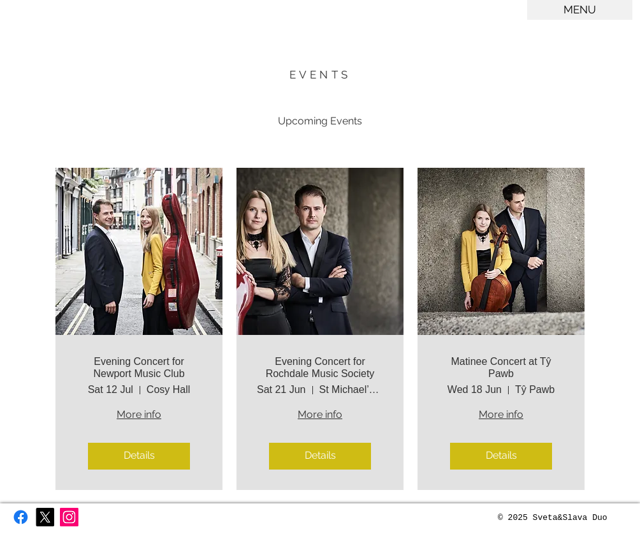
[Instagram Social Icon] (69, 517)
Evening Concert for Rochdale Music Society (320, 367)
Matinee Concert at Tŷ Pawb (501, 367)
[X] (45, 517)
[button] (579, 10)
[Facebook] (20, 517)
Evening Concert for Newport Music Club (138, 367)
